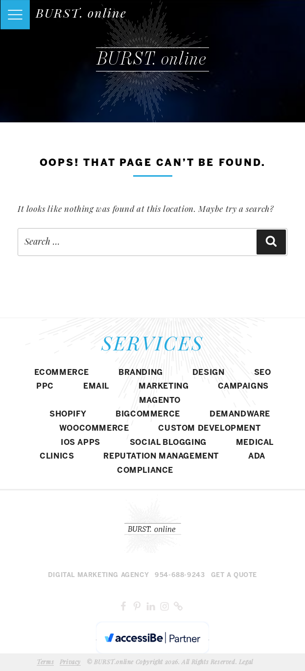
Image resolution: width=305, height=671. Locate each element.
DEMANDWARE (240, 414)
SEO (262, 372)
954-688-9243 (180, 575)
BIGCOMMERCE (148, 414)
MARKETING (163, 386)
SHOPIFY (67, 414)
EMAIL (96, 386)
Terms (45, 662)
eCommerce (61, 372)
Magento (160, 400)
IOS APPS (80, 442)
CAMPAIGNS (243, 386)
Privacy (70, 662)
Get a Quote (234, 575)
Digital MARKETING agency (98, 575)
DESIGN (208, 372)
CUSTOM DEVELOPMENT (209, 428)
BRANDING (140, 372)
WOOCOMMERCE (94, 428)
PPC (45, 386)
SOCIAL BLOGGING (168, 442)
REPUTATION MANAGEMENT (161, 456)
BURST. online (81, 12)
